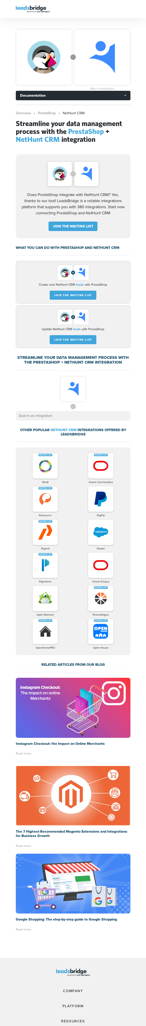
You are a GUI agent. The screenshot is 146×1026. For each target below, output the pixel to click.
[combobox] (73, 416)
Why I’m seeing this (102, 88)
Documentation (33, 95)
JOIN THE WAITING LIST (73, 226)
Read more (23, 753)
